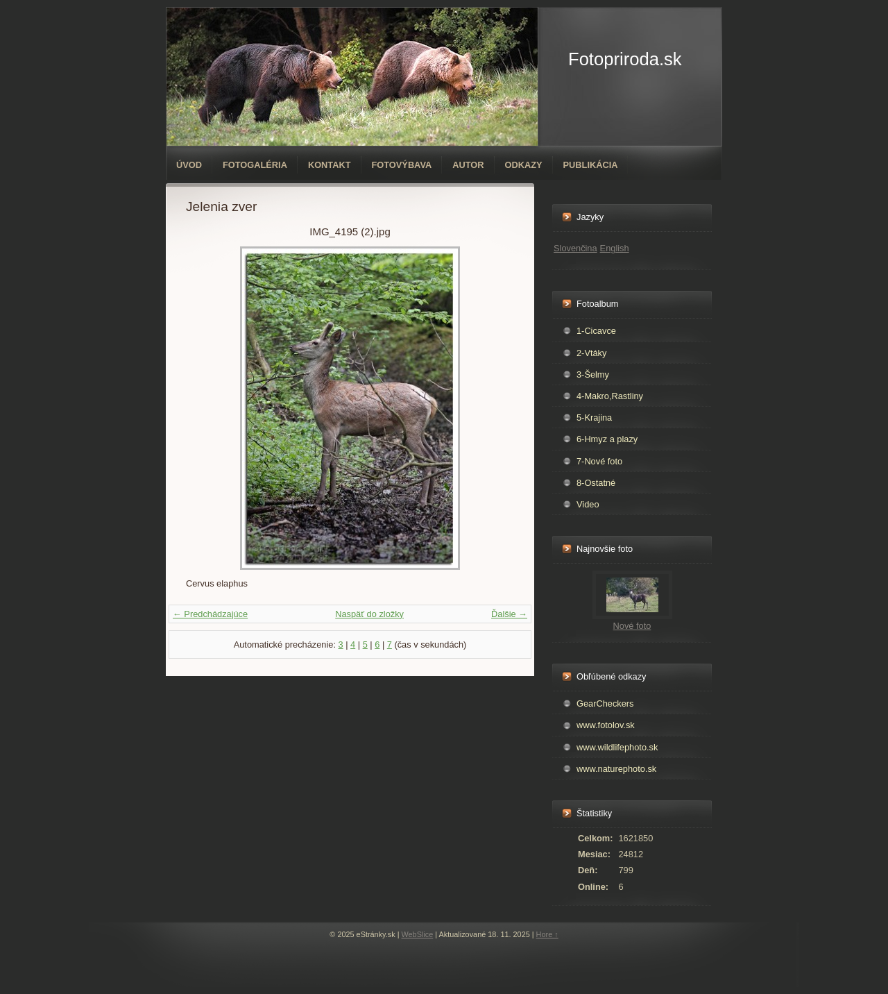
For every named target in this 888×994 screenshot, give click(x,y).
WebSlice (418, 934)
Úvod (189, 165)
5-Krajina (594, 417)
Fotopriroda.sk (625, 59)
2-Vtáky (591, 353)
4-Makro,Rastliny (610, 396)
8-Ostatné (596, 483)
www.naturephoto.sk (616, 769)
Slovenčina (575, 248)
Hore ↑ (547, 934)
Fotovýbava (402, 165)
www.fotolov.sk (606, 725)
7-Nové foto (599, 461)
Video (588, 504)
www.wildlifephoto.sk (617, 747)
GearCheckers (605, 703)
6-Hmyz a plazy (607, 439)
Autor (468, 165)
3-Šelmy (593, 374)
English (614, 248)
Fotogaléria (255, 165)
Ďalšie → (509, 614)
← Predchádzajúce (210, 614)
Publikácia (590, 165)
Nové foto (632, 626)
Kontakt (329, 165)
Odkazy (524, 165)
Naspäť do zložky (369, 614)
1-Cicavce (596, 331)
